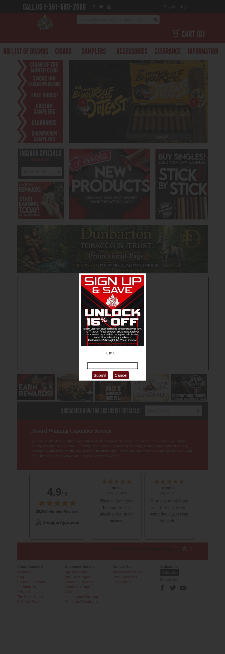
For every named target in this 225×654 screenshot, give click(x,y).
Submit (100, 375)
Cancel (121, 375)
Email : (112, 353)
